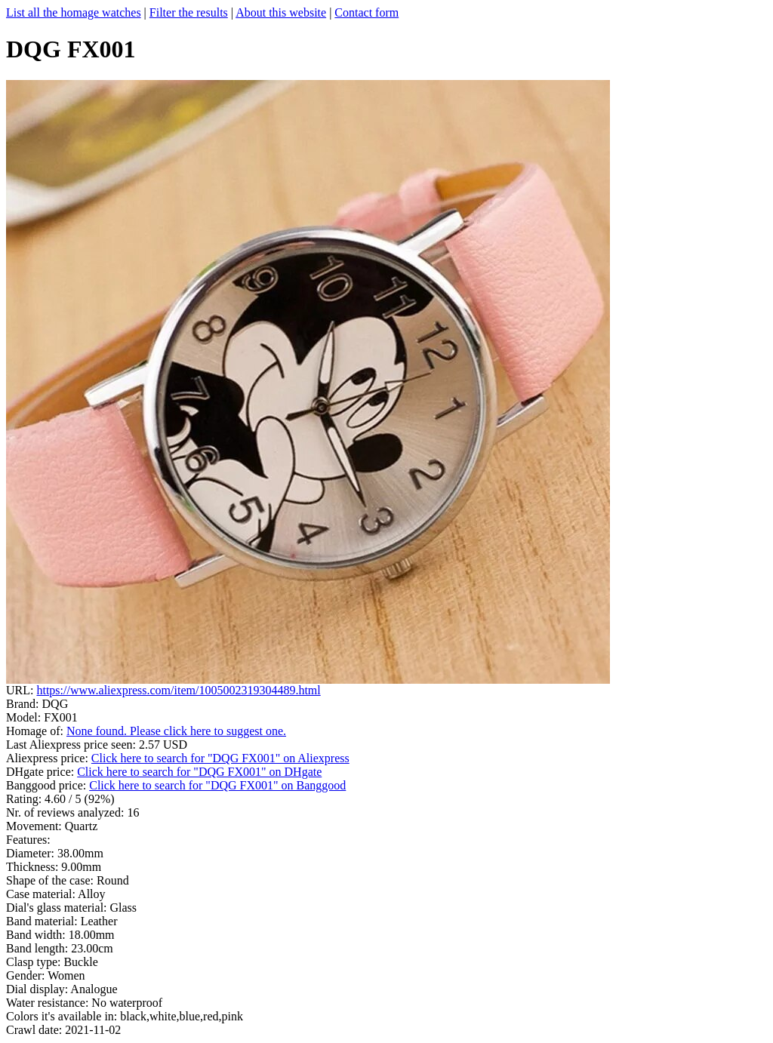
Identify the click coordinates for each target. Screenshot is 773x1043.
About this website (281, 12)
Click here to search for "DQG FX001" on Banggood (217, 785)
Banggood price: (47, 785)
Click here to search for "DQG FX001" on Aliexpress (220, 758)
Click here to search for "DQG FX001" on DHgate (199, 771)
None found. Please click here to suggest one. (176, 731)
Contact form (366, 12)
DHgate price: (41, 771)
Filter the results (188, 12)
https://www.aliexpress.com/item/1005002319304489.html (178, 690)
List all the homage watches (73, 12)
